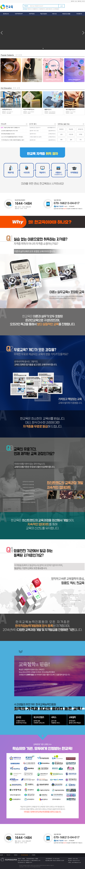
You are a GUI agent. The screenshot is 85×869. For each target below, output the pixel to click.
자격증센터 (32, 14)
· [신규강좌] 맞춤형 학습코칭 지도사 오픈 (9, 130)
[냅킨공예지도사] (51, 130)
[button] (40, 48)
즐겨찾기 (72, 1)
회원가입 (79, 1)
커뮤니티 (54, 14)
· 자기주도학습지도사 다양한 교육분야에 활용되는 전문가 (12, 140)
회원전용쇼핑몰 (66, 14)
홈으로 (1, 855)
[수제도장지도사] (51, 133)
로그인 (83, 1)
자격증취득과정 (19, 14)
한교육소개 (6, 14)
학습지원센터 (43, 14)
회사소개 (8, 855)
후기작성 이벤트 (42, 33)
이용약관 (15, 855)
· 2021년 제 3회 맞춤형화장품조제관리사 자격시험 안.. (12, 136)
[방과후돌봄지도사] (51, 127)
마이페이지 (79, 14)
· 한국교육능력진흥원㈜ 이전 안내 (8, 133)
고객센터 (33, 855)
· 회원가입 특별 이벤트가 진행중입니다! (12, 127)
